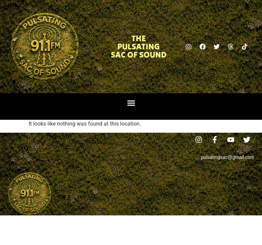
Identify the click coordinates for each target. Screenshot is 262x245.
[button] (131, 103)
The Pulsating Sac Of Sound (138, 46)
